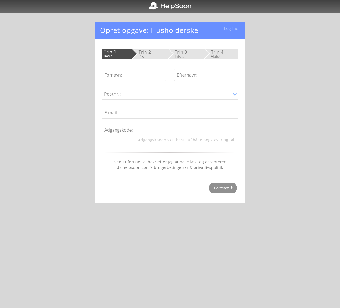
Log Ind (231, 28)
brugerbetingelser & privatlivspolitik (188, 167)
